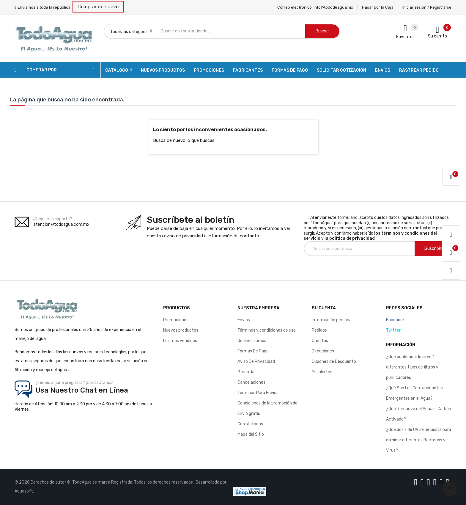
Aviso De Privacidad (256, 361)
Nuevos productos (180, 330)
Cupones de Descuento (334, 361)
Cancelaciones (251, 382)
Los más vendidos (180, 340)
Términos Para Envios (257, 392)
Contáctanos (250, 423)
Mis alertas (322, 371)
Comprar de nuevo (98, 7)
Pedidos (319, 330)
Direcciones (323, 351)
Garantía (245, 371)
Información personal (332, 319)
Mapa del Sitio (250, 434)
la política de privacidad (350, 238)
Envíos (243, 319)
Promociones (175, 319)
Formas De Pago (253, 351)
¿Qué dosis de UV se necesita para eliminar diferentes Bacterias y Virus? (418, 440)
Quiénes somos (251, 340)
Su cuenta (324, 307)
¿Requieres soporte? (52, 219)
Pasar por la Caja (377, 7)
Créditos (320, 340)
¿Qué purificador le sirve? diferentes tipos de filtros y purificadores (412, 367)
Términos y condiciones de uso (266, 330)
